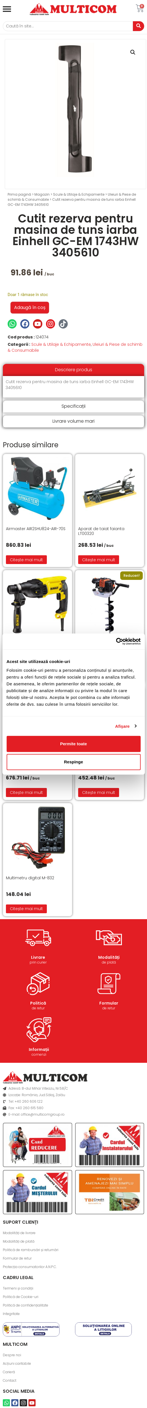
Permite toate (73, 743)
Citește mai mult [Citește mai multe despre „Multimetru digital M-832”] (26, 909)
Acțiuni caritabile (17, 1363)
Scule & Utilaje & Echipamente (78, 194)
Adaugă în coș (29, 307)
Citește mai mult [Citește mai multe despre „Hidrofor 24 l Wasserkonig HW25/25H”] (26, 792)
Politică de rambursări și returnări (30, 1249)
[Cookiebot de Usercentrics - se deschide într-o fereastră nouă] (116, 641)
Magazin (42, 194)
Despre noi (12, 1355)
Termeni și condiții (18, 1288)
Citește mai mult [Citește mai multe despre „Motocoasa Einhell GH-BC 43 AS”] (98, 792)
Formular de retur (17, 1258)
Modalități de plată (18, 1241)
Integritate (11, 1313)
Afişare (122, 726)
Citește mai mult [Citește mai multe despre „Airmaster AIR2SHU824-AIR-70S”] (26, 560)
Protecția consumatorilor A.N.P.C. (30, 1266)
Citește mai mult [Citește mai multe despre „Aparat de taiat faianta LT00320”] (98, 560)
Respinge (73, 761)
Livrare (38, 957)
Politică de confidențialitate (25, 1305)
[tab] (73, 370)
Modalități (109, 957)
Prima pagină (19, 194)
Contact (9, 1380)
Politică (38, 1003)
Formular (108, 1003)
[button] (133, 52)
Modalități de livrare (19, 1232)
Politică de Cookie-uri (20, 1296)
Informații (39, 1049)
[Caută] (68, 26)
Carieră (9, 1372)
